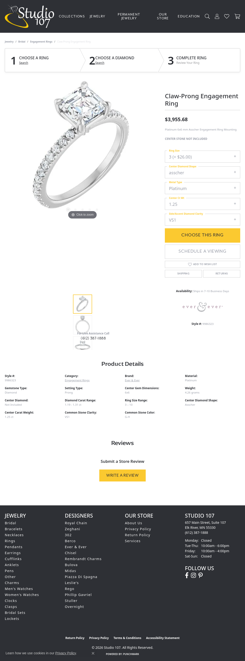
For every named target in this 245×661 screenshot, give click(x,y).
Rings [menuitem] (10, 541)
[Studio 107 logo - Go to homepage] (30, 16)
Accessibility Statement (162, 638)
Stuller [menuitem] (71, 600)
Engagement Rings (41, 41)
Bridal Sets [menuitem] (15, 612)
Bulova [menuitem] (71, 565)
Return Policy (137, 535)
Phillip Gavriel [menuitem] (78, 594)
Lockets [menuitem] (12, 618)
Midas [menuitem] (70, 570)
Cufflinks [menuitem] (13, 559)
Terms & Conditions (127, 638)
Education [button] (189, 16)
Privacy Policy (138, 529)
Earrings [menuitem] (13, 553)
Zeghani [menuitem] (72, 529)
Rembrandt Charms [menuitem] (83, 559)
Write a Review (122, 475)
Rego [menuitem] (69, 588)
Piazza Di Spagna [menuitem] (81, 576)
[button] (207, 16)
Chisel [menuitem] (71, 553)
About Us (133, 523)
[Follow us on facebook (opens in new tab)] (187, 575)
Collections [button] (72, 16)
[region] (82, 148)
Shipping (183, 273)
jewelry (9, 41)
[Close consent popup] (93, 653)
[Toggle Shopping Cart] (237, 16)
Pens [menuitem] (9, 570)
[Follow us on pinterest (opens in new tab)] (200, 575)
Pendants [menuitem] (14, 547)
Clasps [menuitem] (11, 606)
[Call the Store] (196, 532)
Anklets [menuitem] (12, 565)
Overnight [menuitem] (74, 606)
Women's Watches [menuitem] (22, 594)
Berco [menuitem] (70, 541)
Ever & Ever (132, 380)
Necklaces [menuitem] (14, 535)
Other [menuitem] (10, 576)
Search (23, 63)
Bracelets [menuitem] (13, 529)
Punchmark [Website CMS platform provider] (131, 654)
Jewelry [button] (98, 16)
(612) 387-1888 (93, 338)
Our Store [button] (163, 16)
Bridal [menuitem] (10, 523)
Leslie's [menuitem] (72, 582)
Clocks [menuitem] (11, 600)
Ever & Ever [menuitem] (76, 547)
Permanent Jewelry (129, 16)
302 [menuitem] (68, 535)
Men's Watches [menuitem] (19, 588)
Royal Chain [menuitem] (76, 523)
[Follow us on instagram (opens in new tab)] (193, 575)
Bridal (21, 41)
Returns (222, 273)
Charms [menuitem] (12, 582)
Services (133, 541)
